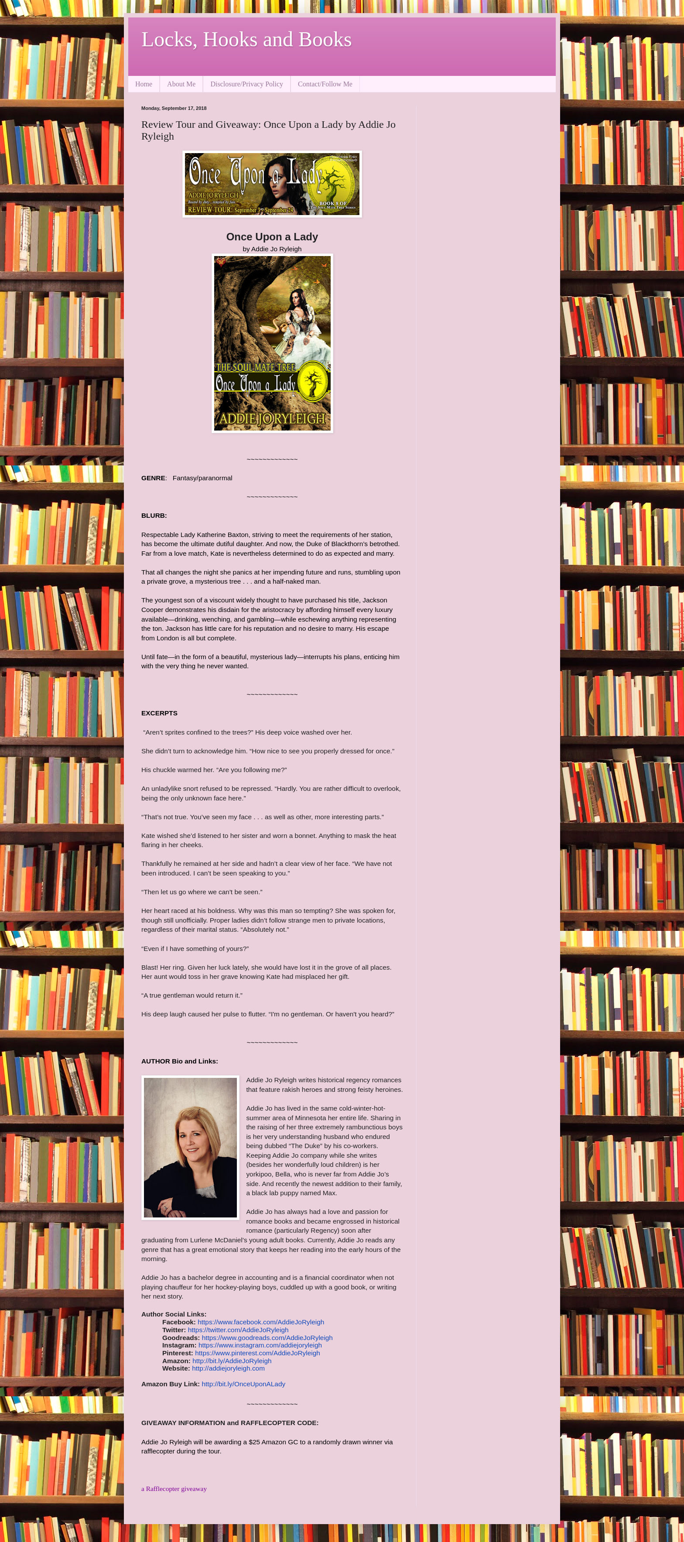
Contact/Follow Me (325, 84)
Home (143, 84)
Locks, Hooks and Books (246, 39)
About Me (181, 84)
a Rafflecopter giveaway (174, 1488)
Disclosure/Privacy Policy (246, 84)
